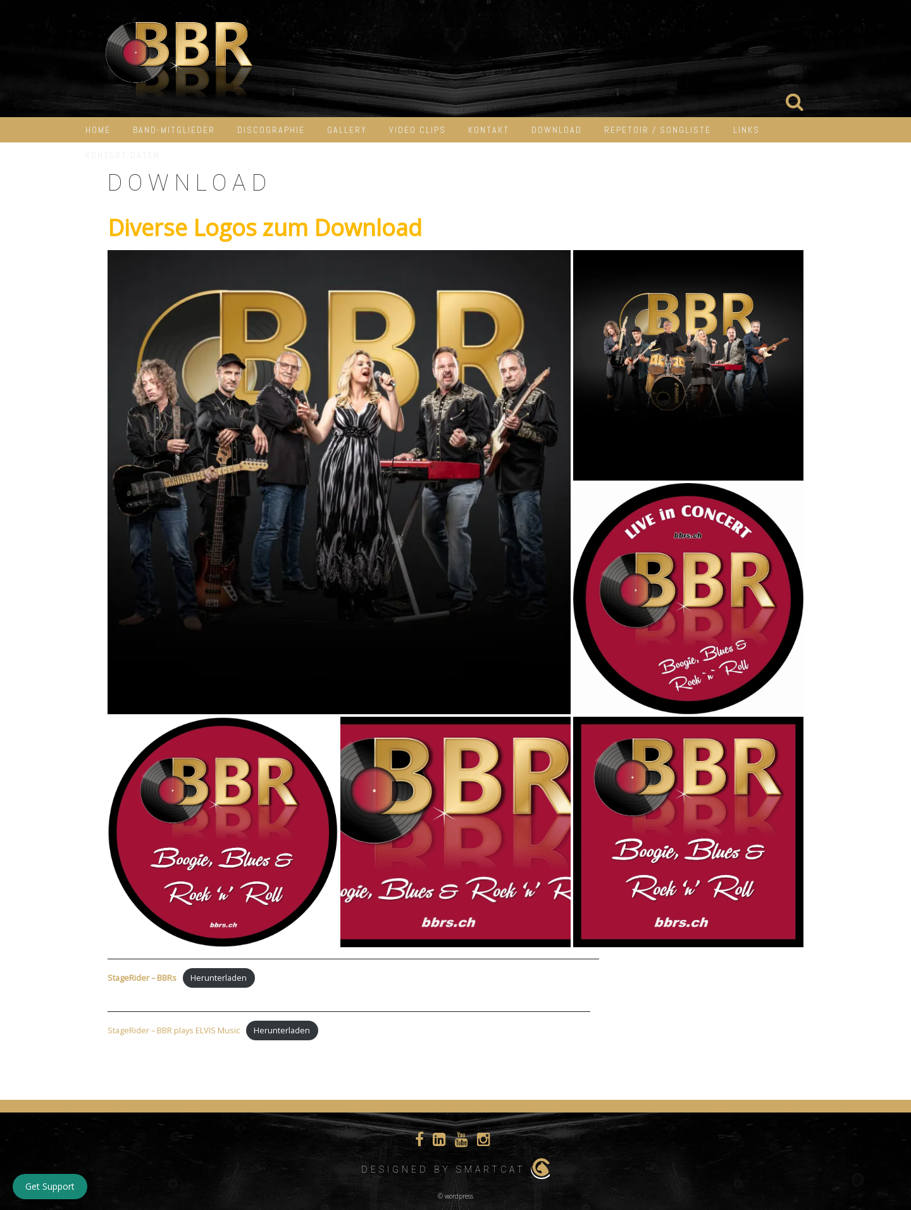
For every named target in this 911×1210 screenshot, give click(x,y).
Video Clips (417, 129)
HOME (98, 129)
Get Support (50, 1186)
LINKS (746, 129)
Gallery (347, 129)
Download (556, 129)
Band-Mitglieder (174, 129)
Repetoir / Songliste (657, 129)
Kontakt (488, 129)
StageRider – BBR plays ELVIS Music (174, 1030)
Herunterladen (218, 977)
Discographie (271, 129)
